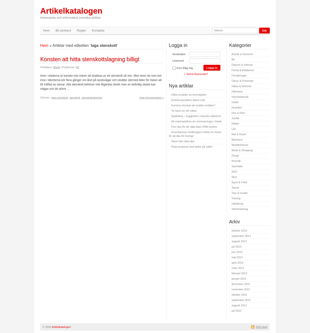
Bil (77, 67)
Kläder (235, 123)
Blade (56, 67)
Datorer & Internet (242, 64)
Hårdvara (237, 91)
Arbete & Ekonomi (242, 54)
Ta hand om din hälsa (184, 110)
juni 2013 (237, 251)
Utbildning (237, 203)
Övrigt (235, 155)
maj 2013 (237, 257)
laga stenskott (59, 97)
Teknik (235, 187)
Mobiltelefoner (240, 144)
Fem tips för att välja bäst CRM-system (194, 126)
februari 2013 (239, 273)
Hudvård (237, 107)
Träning (236, 198)
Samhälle (237, 166)
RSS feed (261, 326)
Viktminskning (240, 209)
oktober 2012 (239, 294)
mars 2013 (238, 267)
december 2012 (241, 284)
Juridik (235, 118)
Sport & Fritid (239, 182)
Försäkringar (239, 75)
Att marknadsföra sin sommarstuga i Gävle (196, 121)
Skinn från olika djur (183, 141)
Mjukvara (237, 139)
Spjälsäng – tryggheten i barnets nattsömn (196, 116)
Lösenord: (178, 60)
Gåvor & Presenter (243, 80)
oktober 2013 (239, 230)
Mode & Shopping (242, 150)
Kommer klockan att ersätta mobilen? (193, 105)
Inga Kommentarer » (152, 97)
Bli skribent (63, 30)
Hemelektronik (240, 96)
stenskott (74, 97)
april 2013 (237, 262)
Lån (234, 128)
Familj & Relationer (243, 70)
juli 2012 (236, 310)
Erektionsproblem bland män (188, 100)
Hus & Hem (238, 112)
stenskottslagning (92, 97)
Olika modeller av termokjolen (188, 94)
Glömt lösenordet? (197, 74)
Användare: (179, 54)
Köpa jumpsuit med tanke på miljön (192, 146)
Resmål (236, 160)
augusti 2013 (239, 241)
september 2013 (241, 235)
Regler (81, 30)
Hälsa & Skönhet (241, 86)
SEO (234, 171)
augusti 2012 (239, 305)
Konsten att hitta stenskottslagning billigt (89, 59)
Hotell (235, 102)
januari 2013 (239, 278)
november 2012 (241, 289)
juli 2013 (236, 246)
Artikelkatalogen (71, 13)
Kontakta (98, 30)
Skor (234, 176)
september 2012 (241, 300)
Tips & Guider (240, 192)
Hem (46, 30)
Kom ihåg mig (182, 68)
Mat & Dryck (239, 134)
